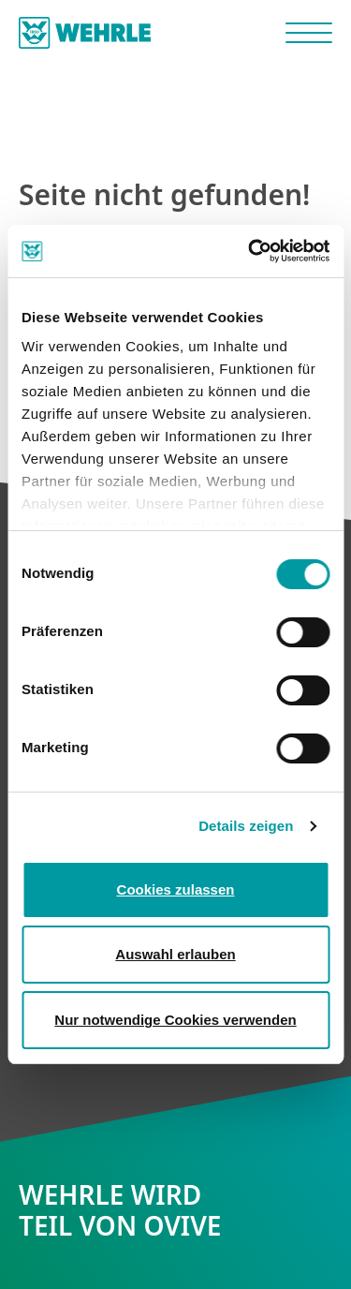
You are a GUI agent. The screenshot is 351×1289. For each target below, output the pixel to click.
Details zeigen (245, 826)
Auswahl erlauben (175, 954)
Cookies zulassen (176, 889)
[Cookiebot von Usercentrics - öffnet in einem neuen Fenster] (249, 251)
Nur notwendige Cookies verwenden (175, 1020)
